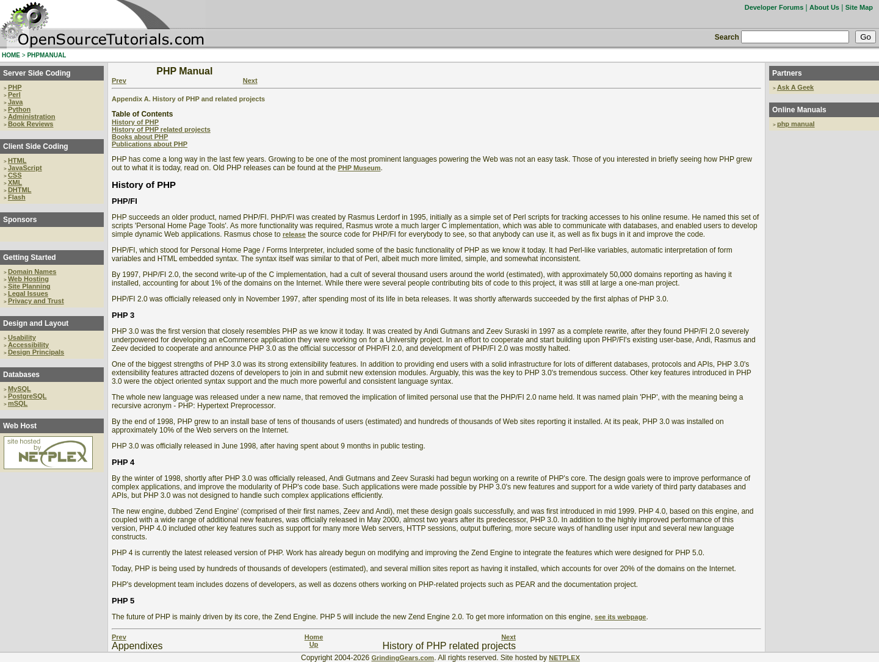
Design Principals (36, 352)
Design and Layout (35, 323)
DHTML (20, 189)
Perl (14, 94)
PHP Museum (359, 167)
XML (15, 182)
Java (15, 102)
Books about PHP (140, 136)
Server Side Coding (37, 73)
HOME (11, 55)
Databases (21, 374)
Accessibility (28, 344)
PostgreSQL (27, 396)
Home (314, 637)
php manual (796, 124)
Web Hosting (28, 278)
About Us (824, 7)
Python (19, 109)
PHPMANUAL (46, 55)
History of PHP (135, 122)
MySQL (19, 388)
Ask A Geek (795, 87)
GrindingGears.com (402, 657)
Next (250, 80)
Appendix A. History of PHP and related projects (188, 99)
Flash (17, 197)
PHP (15, 87)
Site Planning (29, 286)
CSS (15, 175)
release (294, 234)
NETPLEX (564, 657)
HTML (17, 160)
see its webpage (620, 617)
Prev (119, 80)
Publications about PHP (149, 144)
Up (314, 644)
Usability (22, 337)
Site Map (859, 7)
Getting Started (29, 257)
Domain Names (32, 271)
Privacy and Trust (36, 300)
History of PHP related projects (161, 129)
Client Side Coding (35, 146)
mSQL (17, 403)
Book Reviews (31, 124)
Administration (32, 116)
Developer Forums (774, 7)
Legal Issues (28, 293)
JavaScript (25, 167)
